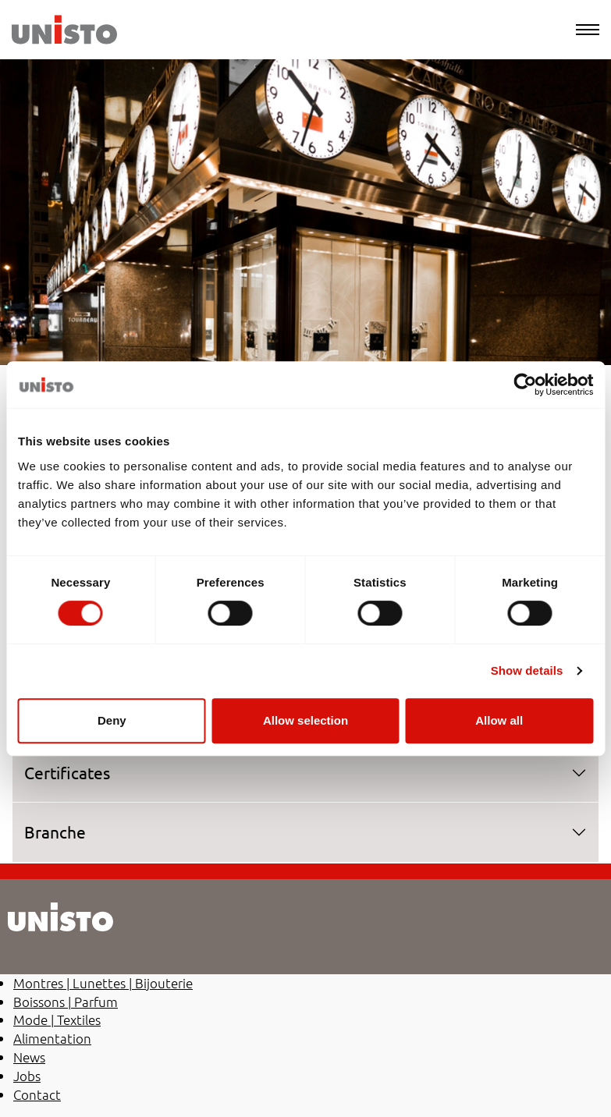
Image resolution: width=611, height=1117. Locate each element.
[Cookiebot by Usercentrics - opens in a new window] (524, 384)
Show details (527, 670)
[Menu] (587, 29)
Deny (112, 720)
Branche (55, 831)
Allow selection (305, 720)
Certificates (67, 772)
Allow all (499, 720)
